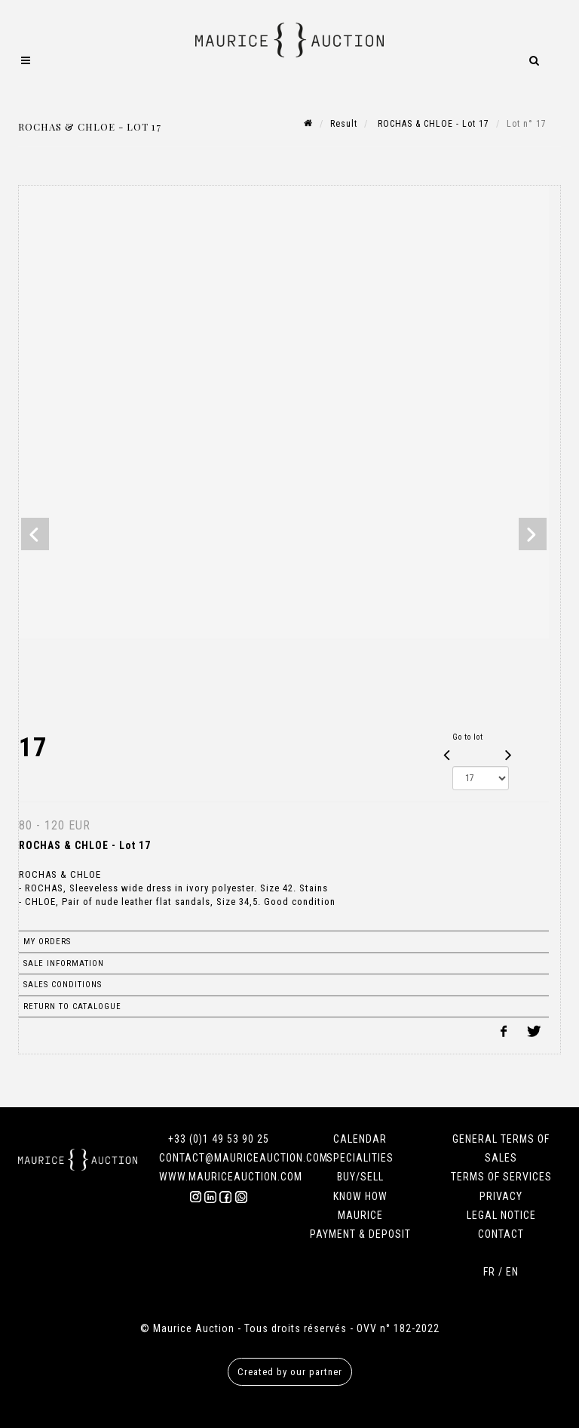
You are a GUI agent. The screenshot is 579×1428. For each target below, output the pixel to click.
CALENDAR (360, 1139)
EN (512, 1272)
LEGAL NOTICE (501, 1215)
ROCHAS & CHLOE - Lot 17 (432, 123)
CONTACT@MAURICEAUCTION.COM (243, 1158)
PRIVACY (500, 1196)
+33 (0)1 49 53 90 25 (218, 1139)
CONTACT (501, 1234)
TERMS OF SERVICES (501, 1177)
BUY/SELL (360, 1177)
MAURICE (360, 1215)
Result (343, 123)
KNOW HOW (360, 1196)
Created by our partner (289, 1371)
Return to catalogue (72, 1006)
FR (489, 1272)
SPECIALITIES (360, 1158)
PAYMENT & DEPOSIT (360, 1234)
